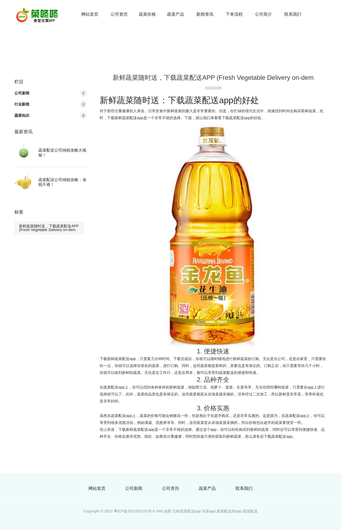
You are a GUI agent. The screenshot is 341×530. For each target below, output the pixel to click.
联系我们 (292, 14)
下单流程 (234, 14)
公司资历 (119, 14)
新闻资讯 (204, 14)
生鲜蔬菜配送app (186, 511)
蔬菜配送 (250, 511)
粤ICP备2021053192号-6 (134, 511)
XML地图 (163, 511)
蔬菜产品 (175, 14)
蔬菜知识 (50, 115)
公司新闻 (50, 93)
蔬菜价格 (147, 14)
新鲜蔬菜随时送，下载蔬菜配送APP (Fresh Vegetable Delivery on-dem (49, 228)
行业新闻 (50, 104)
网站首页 (89, 14)
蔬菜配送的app (229, 511)
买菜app (209, 511)
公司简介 (263, 14)
